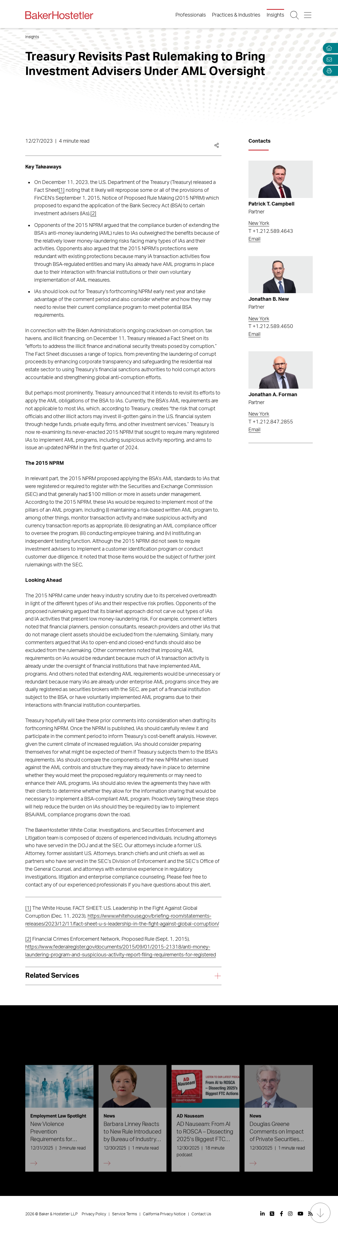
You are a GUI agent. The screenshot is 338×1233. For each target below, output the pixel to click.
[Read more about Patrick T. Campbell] (280, 179)
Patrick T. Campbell (271, 204)
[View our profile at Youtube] (300, 1213)
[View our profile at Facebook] (281, 1213)
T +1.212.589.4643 (270, 231)
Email (254, 239)
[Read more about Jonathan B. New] (280, 274)
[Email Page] (328, 59)
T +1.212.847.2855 (270, 422)
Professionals (190, 15)
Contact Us (201, 1214)
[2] (93, 213)
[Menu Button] (308, 15)
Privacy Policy (94, 1214)
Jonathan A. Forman (272, 394)
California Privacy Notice (164, 1214)
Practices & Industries (236, 15)
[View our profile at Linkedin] (262, 1213)
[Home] (328, 48)
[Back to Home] (59, 15)
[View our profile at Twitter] (272, 1213)
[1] (62, 190)
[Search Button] (295, 15)
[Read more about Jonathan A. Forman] (280, 370)
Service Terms (124, 1214)
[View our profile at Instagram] (290, 1213)
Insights (275, 15)
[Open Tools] (328, 71)
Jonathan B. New (268, 299)
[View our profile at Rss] (310, 1213)
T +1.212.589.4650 (270, 326)
